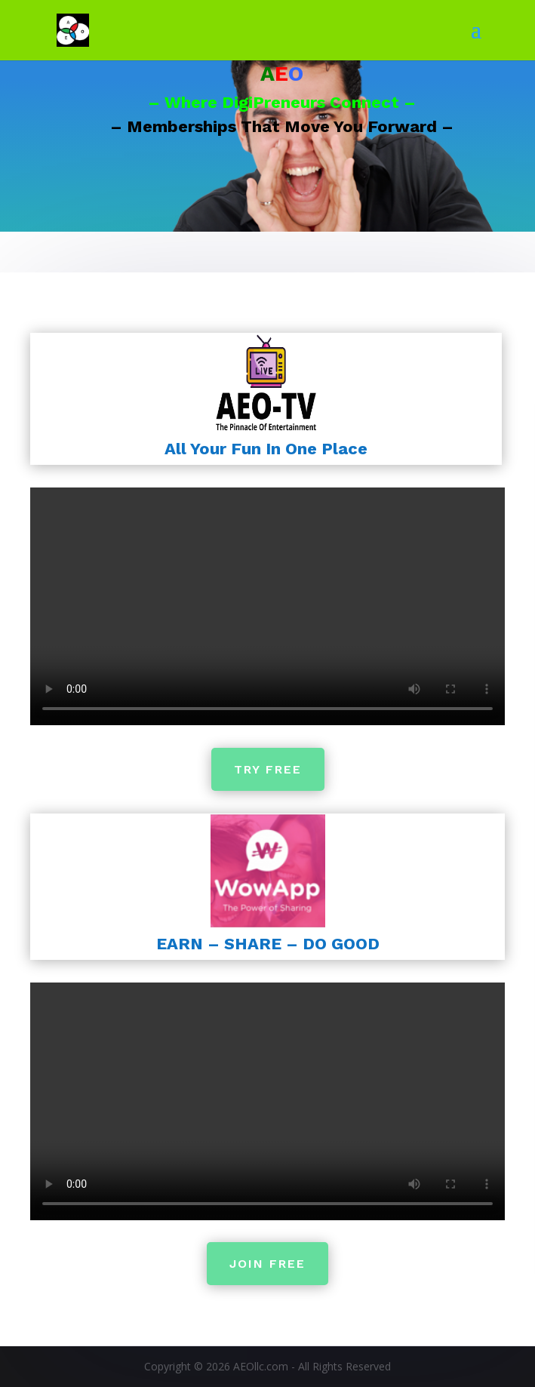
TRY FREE (267, 768)
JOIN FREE (268, 1264)
